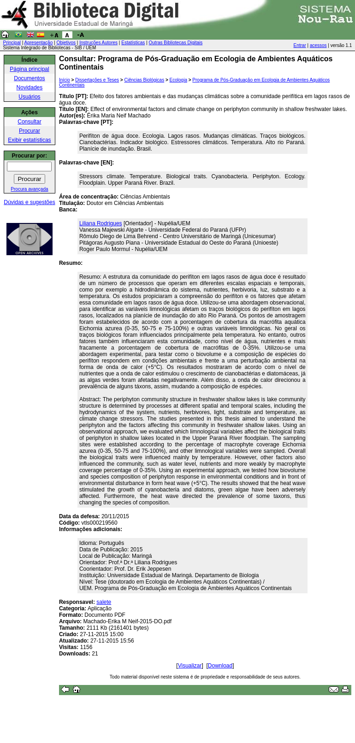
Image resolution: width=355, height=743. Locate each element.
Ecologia (178, 79)
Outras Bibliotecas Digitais (176, 42)
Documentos (29, 78)
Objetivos (66, 42)
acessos (318, 45)
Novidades (30, 87)
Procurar (29, 131)
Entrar (300, 45)
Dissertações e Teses (97, 79)
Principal (12, 42)
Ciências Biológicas (144, 79)
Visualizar (190, 665)
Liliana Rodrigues (100, 223)
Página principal (29, 69)
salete (103, 602)
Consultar (29, 121)
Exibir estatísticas (29, 140)
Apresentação (38, 42)
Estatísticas (133, 42)
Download (220, 665)
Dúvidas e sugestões (29, 202)
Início (64, 79)
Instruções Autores (98, 42)
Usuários (29, 97)
